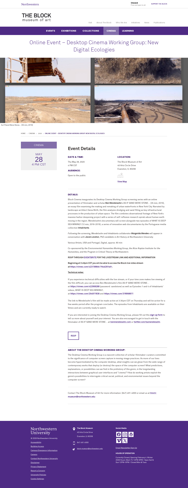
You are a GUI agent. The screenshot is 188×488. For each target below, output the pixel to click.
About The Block (103, 22)
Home (23, 133)
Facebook (118, 434)
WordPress (131, 434)
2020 (40, 133)
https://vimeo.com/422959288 (84, 286)
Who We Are (121, 22)
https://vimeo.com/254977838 (84, 294)
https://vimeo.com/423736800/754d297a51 (91, 267)
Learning (128, 30)
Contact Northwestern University (44, 459)
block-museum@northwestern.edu (90, 448)
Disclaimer (35, 463)
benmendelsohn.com (120, 322)
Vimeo (118, 440)
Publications (159, 22)
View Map (122, 182)
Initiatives (135, 22)
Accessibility (36, 442)
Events (50, 30)
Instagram (124, 434)
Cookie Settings (37, 479)
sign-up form (156, 315)
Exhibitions (68, 30)
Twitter (124, 440)
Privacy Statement (38, 467)
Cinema (111, 30)
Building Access (37, 446)
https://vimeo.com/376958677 (118, 294)
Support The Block (159, 4)
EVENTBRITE (90, 257)
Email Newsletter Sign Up (126, 448)
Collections (91, 30)
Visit (90, 22)
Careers (34, 454)
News (146, 22)
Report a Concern (38, 471)
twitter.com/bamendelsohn (147, 322)
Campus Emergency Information (44, 450)
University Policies (38, 475)
